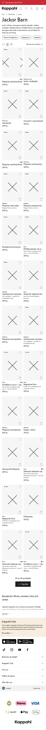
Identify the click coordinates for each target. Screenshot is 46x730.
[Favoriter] (26, 8)
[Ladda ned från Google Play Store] (25, 641)
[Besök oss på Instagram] (12, 650)
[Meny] (42, 8)
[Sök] (20, 8)
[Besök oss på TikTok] (4, 650)
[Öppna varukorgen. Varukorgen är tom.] (37, 8)
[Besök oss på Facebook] (27, 650)
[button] (23, 584)
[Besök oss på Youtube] (20, 650)
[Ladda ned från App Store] (9, 641)
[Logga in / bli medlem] (31, 8)
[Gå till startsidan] (9, 8)
